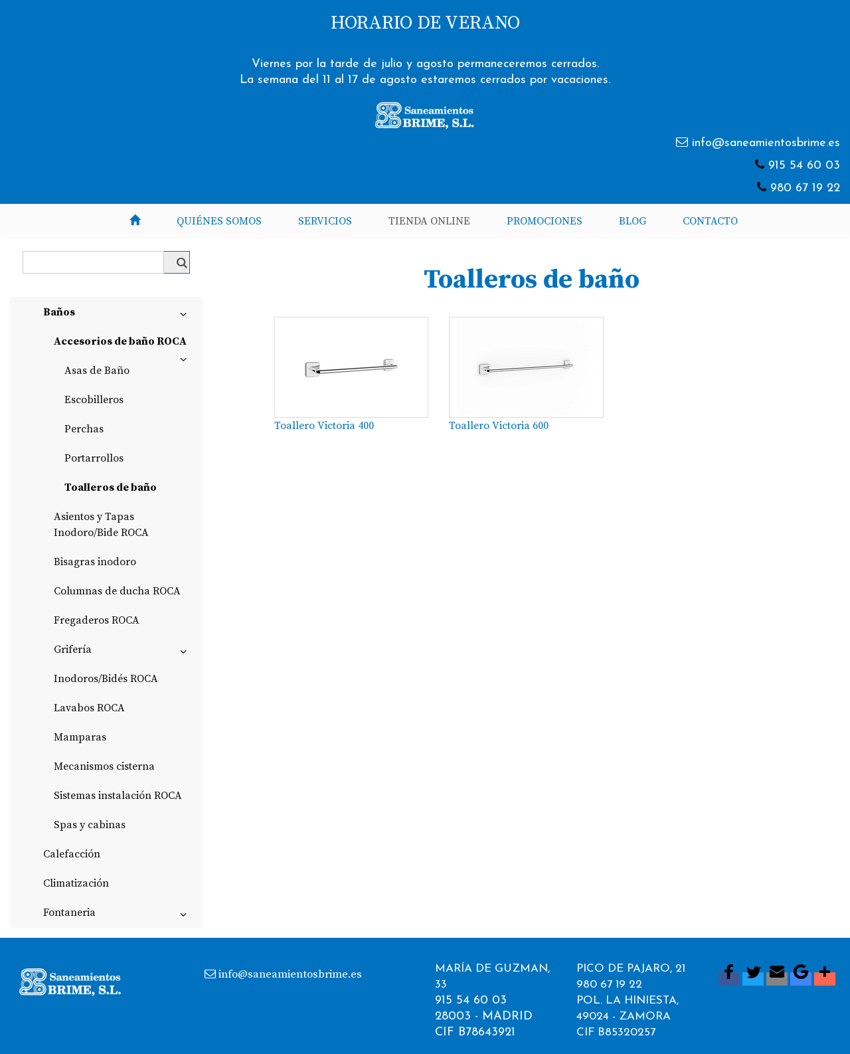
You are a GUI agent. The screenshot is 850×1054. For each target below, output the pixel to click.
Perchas (84, 429)
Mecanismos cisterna (104, 766)
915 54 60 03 (804, 165)
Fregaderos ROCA (96, 620)
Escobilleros (94, 399)
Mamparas (80, 737)
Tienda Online (429, 221)
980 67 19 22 (805, 188)
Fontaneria (117, 915)
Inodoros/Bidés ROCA (106, 678)
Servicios (325, 221)
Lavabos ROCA (89, 708)
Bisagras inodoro (95, 562)
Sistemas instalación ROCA (118, 795)
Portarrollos (94, 458)
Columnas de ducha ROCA (117, 591)
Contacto (710, 221)
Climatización (76, 883)
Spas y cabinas (90, 825)
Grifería (123, 652)
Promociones (544, 221)
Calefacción (71, 854)
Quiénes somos (219, 221)
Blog (632, 221)
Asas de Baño (96, 370)
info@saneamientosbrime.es (766, 143)
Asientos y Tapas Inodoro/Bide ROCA (101, 524)
